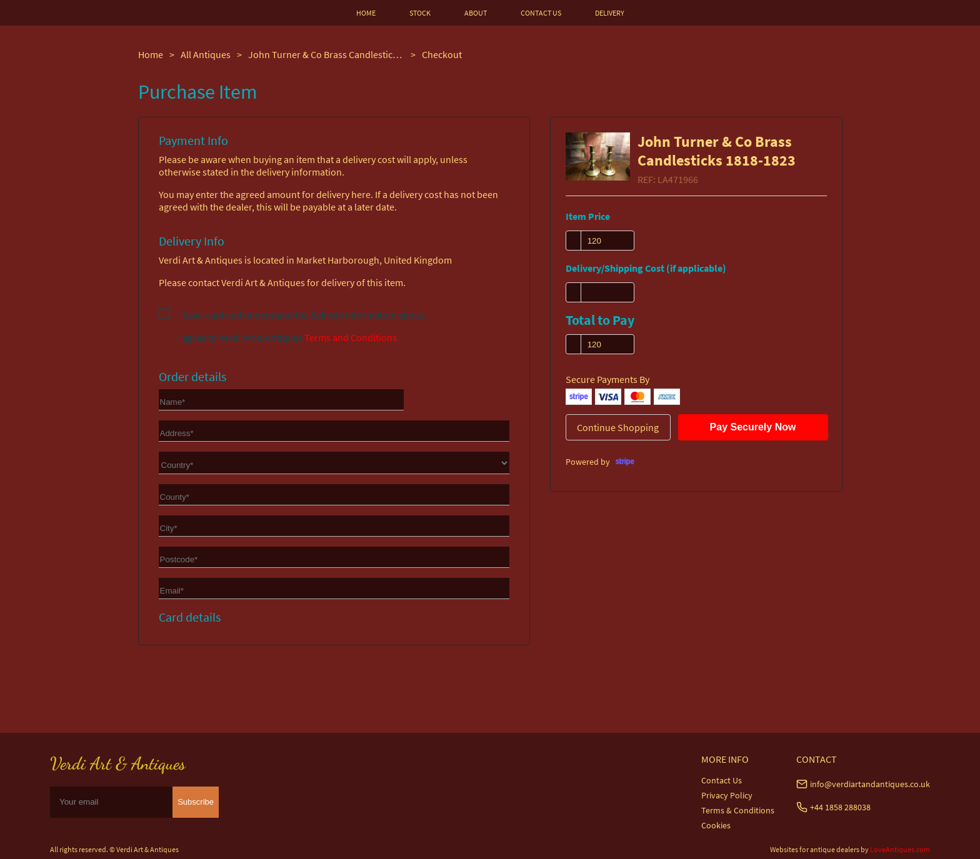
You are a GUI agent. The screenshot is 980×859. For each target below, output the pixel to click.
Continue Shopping (618, 427)
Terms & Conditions (737, 810)
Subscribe (196, 802)
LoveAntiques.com (900, 849)
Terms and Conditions (350, 337)
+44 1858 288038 (840, 807)
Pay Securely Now (753, 427)
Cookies (716, 825)
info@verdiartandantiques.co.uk (870, 784)
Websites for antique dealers (814, 849)
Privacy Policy (726, 795)
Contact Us (721, 780)
